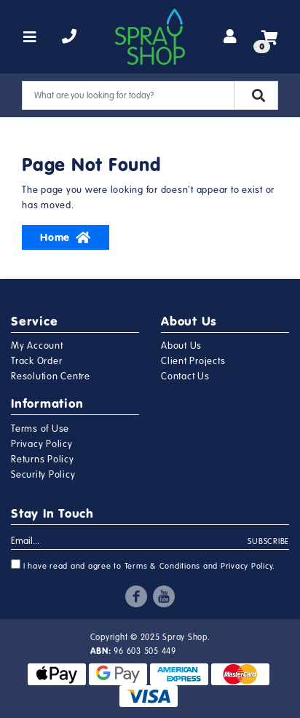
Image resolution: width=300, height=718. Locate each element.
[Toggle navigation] (30, 37)
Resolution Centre (50, 376)
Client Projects (193, 361)
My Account (37, 346)
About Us (181, 346)
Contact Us (185, 376)
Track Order (36, 361)
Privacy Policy (42, 444)
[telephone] (69, 37)
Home (65, 237)
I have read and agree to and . (143, 565)
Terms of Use (40, 429)
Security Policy (43, 475)
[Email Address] (129, 542)
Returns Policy (42, 459)
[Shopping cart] (269, 37)
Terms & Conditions (163, 566)
